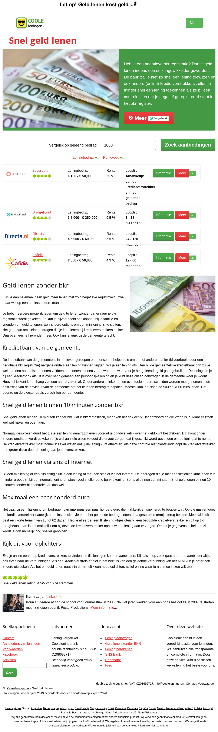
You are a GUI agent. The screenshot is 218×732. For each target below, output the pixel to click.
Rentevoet (113, 157)
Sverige (100, 712)
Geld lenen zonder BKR (123, 643)
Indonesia (126, 712)
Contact (8, 638)
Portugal (208, 708)
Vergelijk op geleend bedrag (73, 145)
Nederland (172, 708)
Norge (183, 708)
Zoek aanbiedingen (188, 145)
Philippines (150, 712)
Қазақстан (88, 712)
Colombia (120, 708)
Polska (198, 708)
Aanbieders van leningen (21, 643)
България (49, 708)
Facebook (10, 654)
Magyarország (98, 708)
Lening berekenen (118, 649)
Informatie (163, 173)
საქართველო (65, 708)
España (143, 708)
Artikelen (9, 660)
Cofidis (38, 255)
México (161, 708)
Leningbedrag (86, 157)
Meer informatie (102, 607)
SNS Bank (113, 654)
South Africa (112, 712)
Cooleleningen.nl (18, 688)
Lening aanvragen (118, 638)
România (66, 712)
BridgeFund (42, 212)
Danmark (132, 708)
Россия (76, 712)
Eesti (78, 708)
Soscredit (40, 170)
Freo (108, 665)
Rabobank (113, 660)
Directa (38, 233)
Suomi (152, 708)
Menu (194, 23)
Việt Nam (138, 712)
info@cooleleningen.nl (169, 683)
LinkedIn (53, 596)
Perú (190, 708)
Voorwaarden (13, 649)
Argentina (36, 708)
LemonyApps (13, 708)
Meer (148, 118)
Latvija (85, 708)
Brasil (111, 708)
